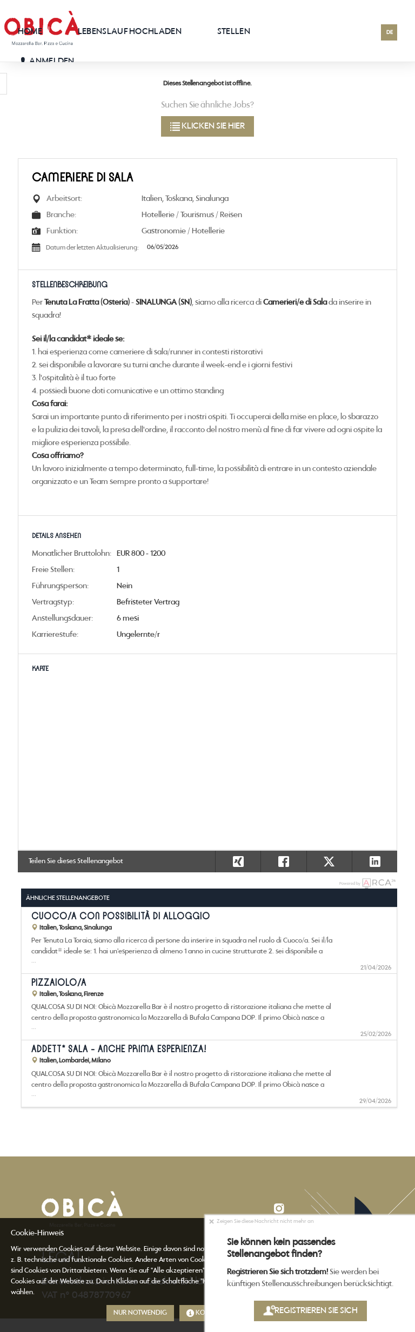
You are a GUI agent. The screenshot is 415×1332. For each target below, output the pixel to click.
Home (30, 31)
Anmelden (46, 61)
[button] (374, 861)
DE (389, 33)
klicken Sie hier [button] (207, 126)
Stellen (233, 31)
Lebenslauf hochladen (130, 31)
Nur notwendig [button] (140, 1313)
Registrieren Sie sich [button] (310, 1311)
